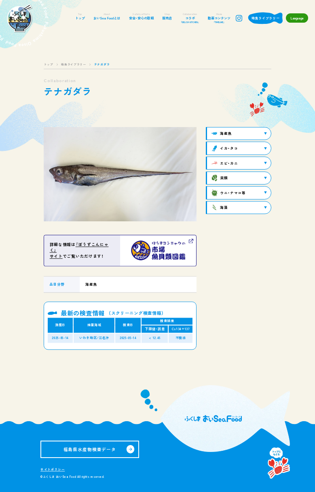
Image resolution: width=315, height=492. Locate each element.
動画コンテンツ (219, 18)
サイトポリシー (52, 469)
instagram (239, 18)
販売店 (167, 16)
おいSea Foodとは (106, 16)
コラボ (190, 18)
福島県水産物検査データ (89, 449)
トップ (80, 16)
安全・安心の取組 (141, 16)
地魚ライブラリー (266, 18)
